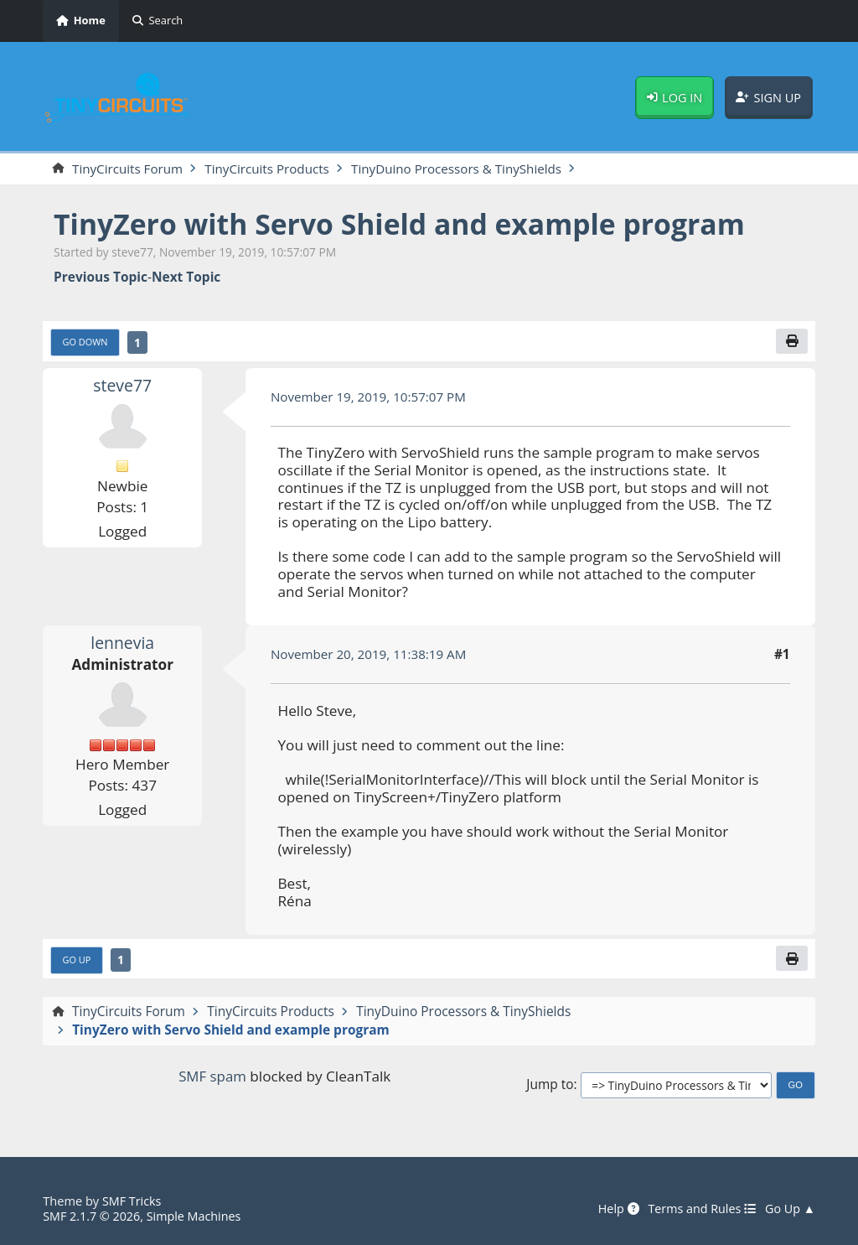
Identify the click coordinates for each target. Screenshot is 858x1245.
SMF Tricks (132, 1200)
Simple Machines (196, 1215)
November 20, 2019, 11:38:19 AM (370, 655)
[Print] (792, 342)
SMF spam (212, 1077)
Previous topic (100, 278)
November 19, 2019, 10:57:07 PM (370, 397)
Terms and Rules (699, 1208)
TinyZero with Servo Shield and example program (406, 224)
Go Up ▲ (789, 1208)
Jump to (549, 1086)
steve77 (122, 386)
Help (613, 1208)
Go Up (77, 960)
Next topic (186, 278)
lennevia (122, 643)
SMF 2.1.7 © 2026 (92, 1215)
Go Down (86, 342)
